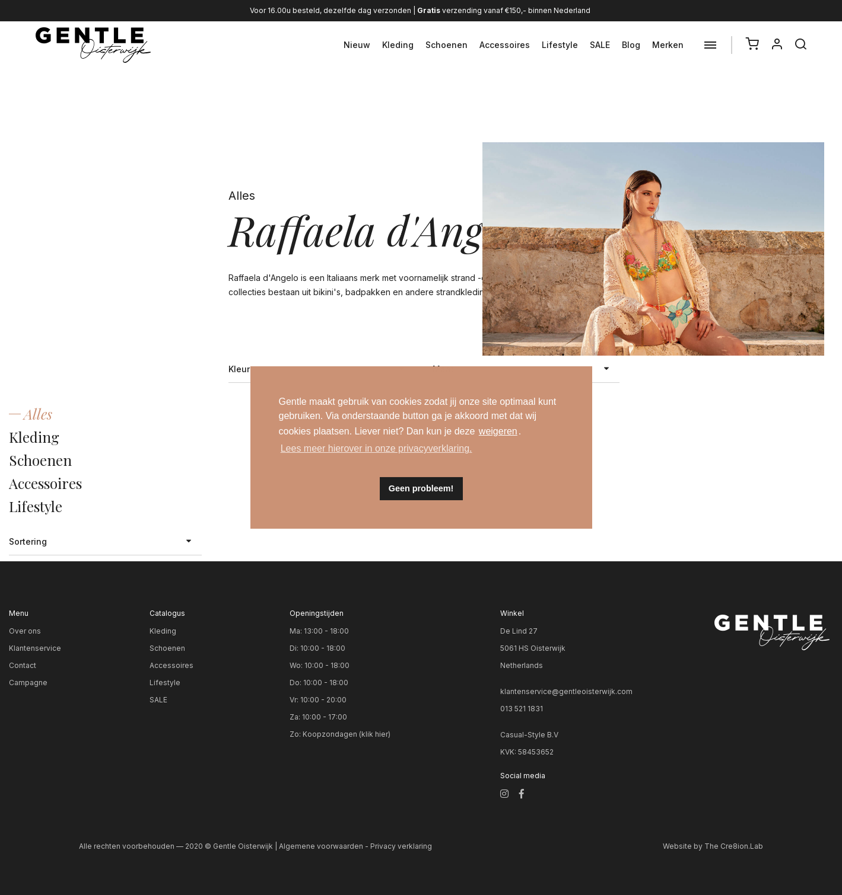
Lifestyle (560, 45)
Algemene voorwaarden (321, 846)
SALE (600, 45)
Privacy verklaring (401, 846)
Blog (631, 45)
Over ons (25, 630)
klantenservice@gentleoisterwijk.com (566, 691)
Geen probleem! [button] (421, 488)
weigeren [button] (498, 431)
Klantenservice (35, 648)
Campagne (28, 682)
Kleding (398, 45)
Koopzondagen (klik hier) (346, 734)
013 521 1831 (521, 708)
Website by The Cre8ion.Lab (713, 846)
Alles (38, 413)
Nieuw (357, 45)
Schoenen (446, 45)
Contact (22, 665)
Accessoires (504, 45)
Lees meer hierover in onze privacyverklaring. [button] (376, 448)
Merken (668, 45)
